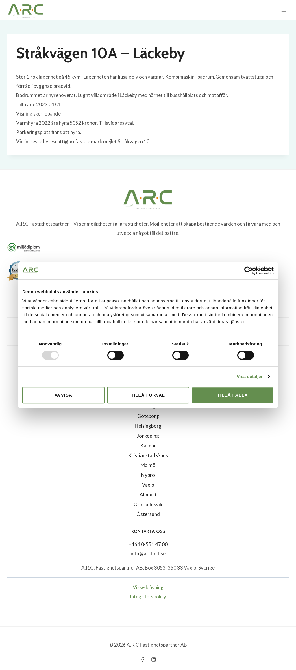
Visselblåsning (148, 587)
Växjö (148, 485)
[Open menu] (283, 11)
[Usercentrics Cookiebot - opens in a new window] (248, 270)
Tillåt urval (148, 394)
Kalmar (148, 445)
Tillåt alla (232, 394)
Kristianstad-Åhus (148, 455)
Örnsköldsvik (148, 504)
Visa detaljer (249, 376)
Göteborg (148, 416)
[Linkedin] (154, 659)
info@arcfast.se (148, 553)
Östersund (148, 514)
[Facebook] (142, 659)
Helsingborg (148, 426)
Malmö (148, 465)
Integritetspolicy (148, 596)
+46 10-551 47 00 (148, 544)
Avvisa (63, 394)
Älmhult (148, 495)
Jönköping (148, 436)
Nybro (148, 475)
